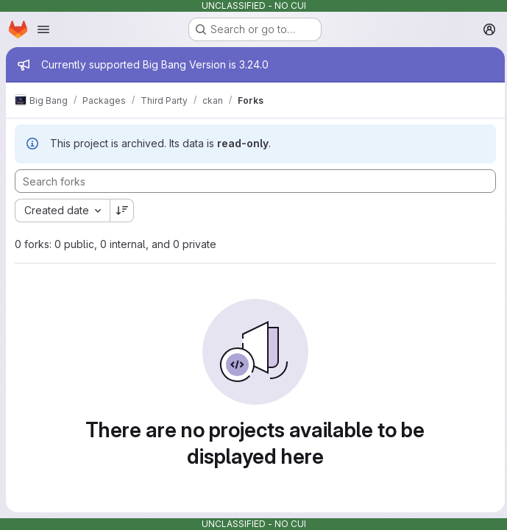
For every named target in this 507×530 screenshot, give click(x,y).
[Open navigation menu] (43, 29)
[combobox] (62, 210)
